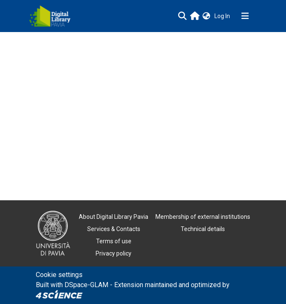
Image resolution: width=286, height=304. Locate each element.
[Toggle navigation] (245, 16)
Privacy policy (113, 253)
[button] (206, 16)
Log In (223, 16)
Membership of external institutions (202, 216)
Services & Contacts (113, 229)
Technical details (203, 229)
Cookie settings (59, 275)
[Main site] (195, 16)
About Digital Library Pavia (113, 216)
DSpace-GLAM (86, 285)
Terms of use (113, 241)
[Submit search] (182, 16)
